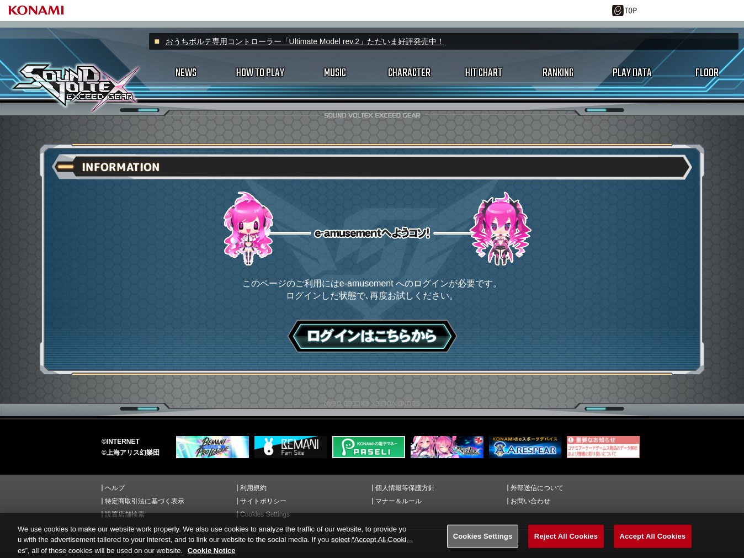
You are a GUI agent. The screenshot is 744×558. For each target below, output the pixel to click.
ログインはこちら (372, 336)
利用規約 (253, 488)
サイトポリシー (263, 501)
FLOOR (707, 73)
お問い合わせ (530, 501)
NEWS (186, 73)
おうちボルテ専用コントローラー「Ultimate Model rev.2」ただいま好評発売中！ (305, 41)
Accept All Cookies (653, 545)
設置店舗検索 (125, 514)
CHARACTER (409, 73)
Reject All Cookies (566, 545)
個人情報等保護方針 (405, 488)
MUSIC (335, 73)
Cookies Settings (265, 514)
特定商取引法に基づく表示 (144, 501)
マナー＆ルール (398, 501)
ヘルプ (115, 488)
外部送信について (537, 488)
